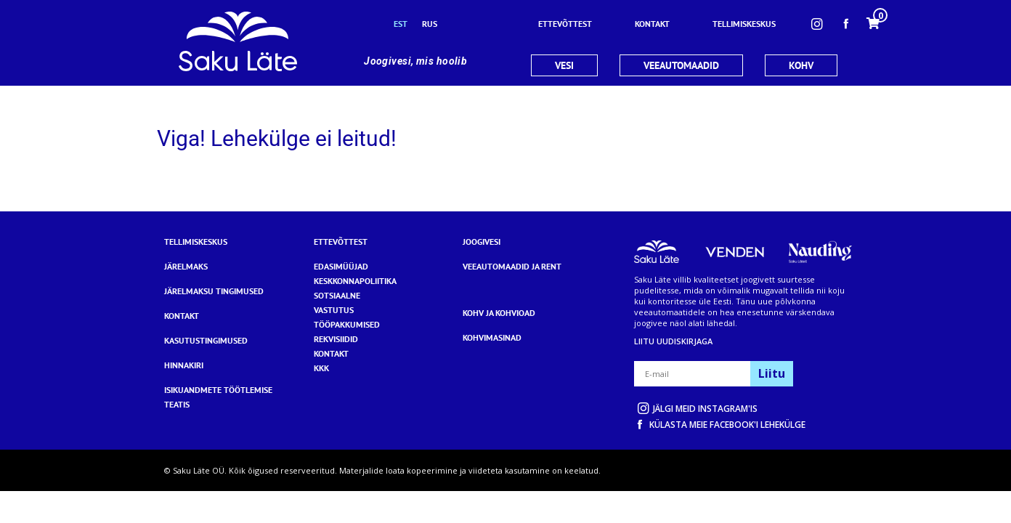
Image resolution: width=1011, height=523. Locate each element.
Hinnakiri (183, 365)
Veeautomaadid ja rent (512, 266)
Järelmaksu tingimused (214, 290)
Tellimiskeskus (195, 241)
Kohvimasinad (492, 337)
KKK (321, 367)
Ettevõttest (341, 241)
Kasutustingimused (206, 340)
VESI (564, 65)
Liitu (771, 373)
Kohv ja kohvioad (499, 312)
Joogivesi (481, 241)
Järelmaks (186, 266)
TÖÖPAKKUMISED (347, 324)
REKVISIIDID (336, 338)
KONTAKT (331, 353)
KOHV (801, 65)
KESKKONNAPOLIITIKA (355, 280)
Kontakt (181, 315)
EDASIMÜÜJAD (341, 266)
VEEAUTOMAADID (681, 65)
